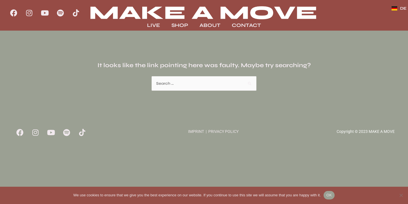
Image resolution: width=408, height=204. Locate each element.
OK (329, 195)
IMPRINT (196, 131)
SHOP (179, 25)
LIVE (153, 25)
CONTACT (246, 25)
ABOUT (209, 25)
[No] (401, 195)
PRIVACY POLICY (223, 131)
